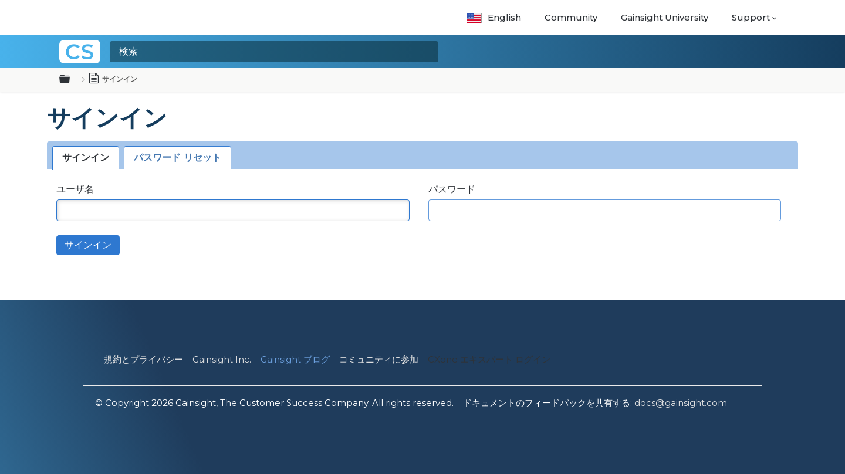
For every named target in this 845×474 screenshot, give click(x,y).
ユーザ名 (75, 189)
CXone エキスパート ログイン (489, 359)
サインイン (85, 157)
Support (751, 17)
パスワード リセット (177, 157)
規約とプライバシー (143, 359)
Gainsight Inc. (221, 359)
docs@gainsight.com (680, 402)
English (494, 17)
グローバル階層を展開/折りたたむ (71, 79)
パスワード (451, 189)
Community (571, 17)
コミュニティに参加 (378, 359)
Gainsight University (664, 17)
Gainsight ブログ (295, 359)
